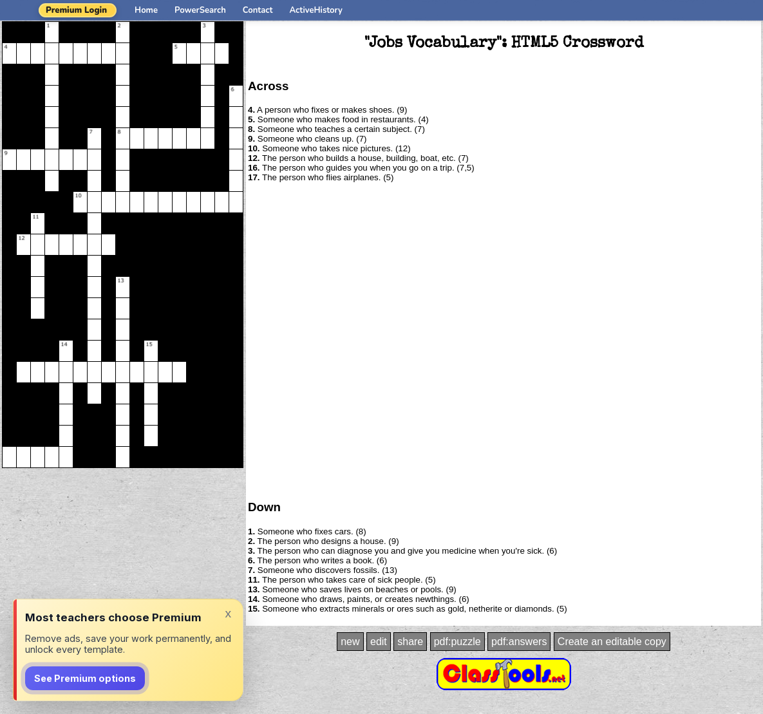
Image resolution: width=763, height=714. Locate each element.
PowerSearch (200, 10)
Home (146, 10)
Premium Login (76, 10)
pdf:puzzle (457, 641)
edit (378, 641)
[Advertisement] (145, 340)
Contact (258, 10)
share (410, 641)
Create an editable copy (612, 641)
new (350, 641)
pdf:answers (519, 641)
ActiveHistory (316, 10)
